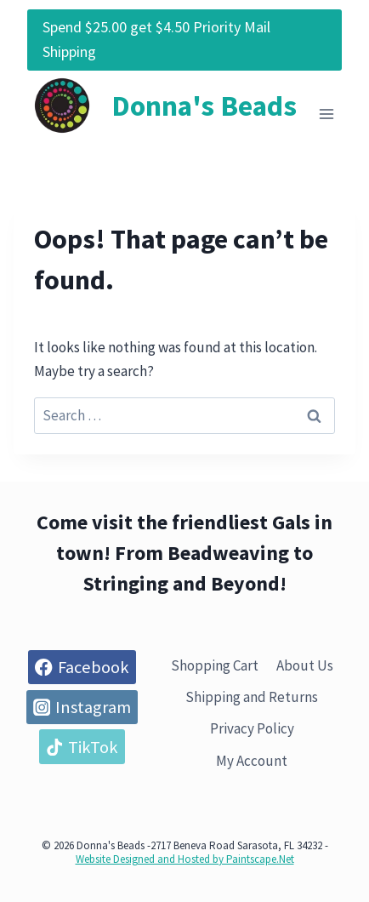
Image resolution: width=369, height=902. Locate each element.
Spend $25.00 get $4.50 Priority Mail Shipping (156, 39)
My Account (251, 760)
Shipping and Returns (251, 697)
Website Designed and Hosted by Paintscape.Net (185, 859)
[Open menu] (326, 113)
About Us (304, 665)
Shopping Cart (214, 665)
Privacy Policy (252, 728)
